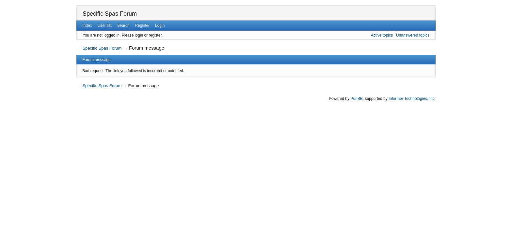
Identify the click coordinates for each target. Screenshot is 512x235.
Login (160, 25)
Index (87, 25)
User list (105, 25)
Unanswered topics (412, 35)
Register (142, 25)
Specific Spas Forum (110, 13)
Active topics (382, 35)
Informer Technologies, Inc (412, 98)
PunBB (356, 98)
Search (123, 25)
